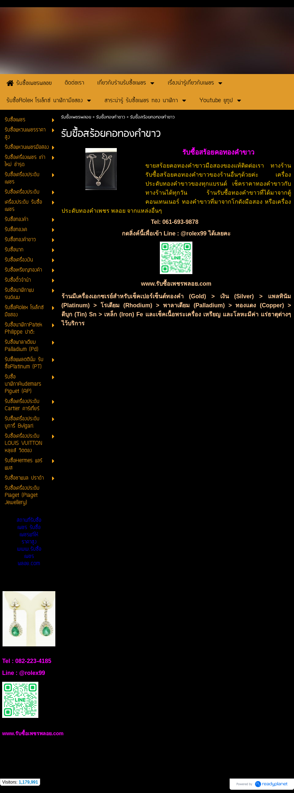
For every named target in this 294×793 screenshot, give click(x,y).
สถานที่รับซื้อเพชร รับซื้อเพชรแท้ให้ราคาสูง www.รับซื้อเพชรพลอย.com (29, 542)
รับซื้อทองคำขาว (110, 117)
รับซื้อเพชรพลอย (76, 117)
